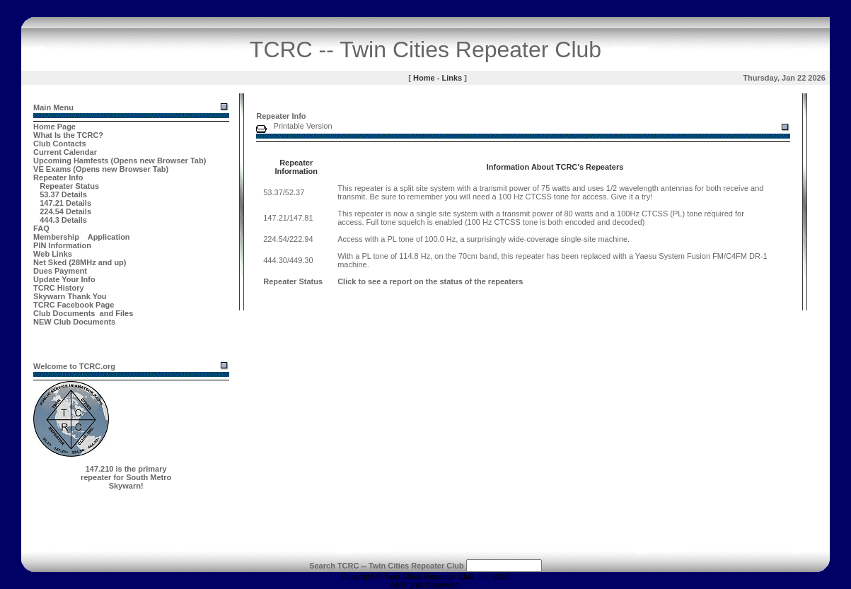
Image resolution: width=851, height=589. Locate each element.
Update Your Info (64, 279)
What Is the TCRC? (68, 135)
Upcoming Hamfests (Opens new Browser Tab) (119, 160)
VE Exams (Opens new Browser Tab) (100, 169)
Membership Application (81, 237)
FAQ (41, 228)
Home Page (54, 126)
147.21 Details (65, 203)
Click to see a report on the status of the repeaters (430, 281)
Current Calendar (65, 152)
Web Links (52, 254)
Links (451, 78)
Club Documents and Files (83, 313)
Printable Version (302, 126)
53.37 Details (63, 194)
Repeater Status (69, 186)
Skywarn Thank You (70, 296)
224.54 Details (65, 211)
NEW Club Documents (74, 321)
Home (424, 78)
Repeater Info (58, 177)
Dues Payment (60, 271)
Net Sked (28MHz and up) (79, 262)
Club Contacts (59, 143)
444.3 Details (63, 220)
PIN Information (62, 245)
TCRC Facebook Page (73, 305)
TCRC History (58, 288)
